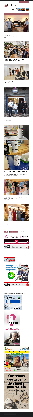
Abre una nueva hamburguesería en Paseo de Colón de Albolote (16, 119)
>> (17, 231)
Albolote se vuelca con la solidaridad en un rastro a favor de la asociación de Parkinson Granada (16, 198)
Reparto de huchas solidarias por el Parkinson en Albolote (15, 171)
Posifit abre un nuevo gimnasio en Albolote (12, 222)
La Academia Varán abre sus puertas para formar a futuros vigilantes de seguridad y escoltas (15, 82)
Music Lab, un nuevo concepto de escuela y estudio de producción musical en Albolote (14, 34)
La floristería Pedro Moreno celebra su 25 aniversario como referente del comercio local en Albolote (15, 60)
